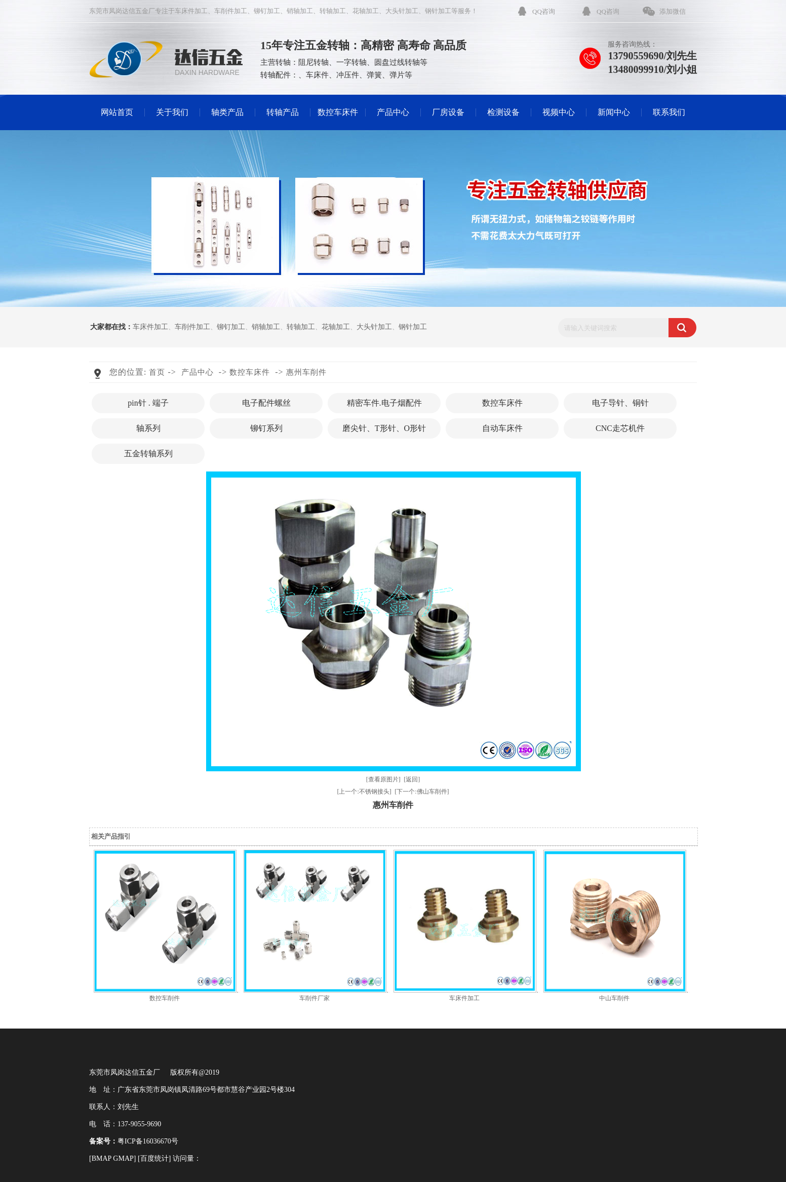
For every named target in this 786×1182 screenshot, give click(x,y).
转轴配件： (279, 75)
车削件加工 (230, 11)
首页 (157, 372)
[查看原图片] (383, 779)
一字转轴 (351, 62)
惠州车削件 (306, 372)
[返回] (412, 779)
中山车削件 (614, 998)
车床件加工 (191, 11)
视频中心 (558, 112)
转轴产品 (282, 112)
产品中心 (393, 112)
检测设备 (503, 112)
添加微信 (672, 11)
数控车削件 (164, 998)
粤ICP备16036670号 (147, 1141)
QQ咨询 (543, 11)
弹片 (397, 75)
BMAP (101, 1158)
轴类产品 (227, 112)
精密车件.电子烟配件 (384, 403)
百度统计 (154, 1158)
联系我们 (669, 112)
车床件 (317, 75)
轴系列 (148, 428)
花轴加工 (365, 11)
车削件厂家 (314, 998)
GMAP (123, 1158)
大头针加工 (401, 11)
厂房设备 (448, 112)
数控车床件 (338, 112)
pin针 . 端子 (148, 403)
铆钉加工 (267, 11)
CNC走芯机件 (620, 428)
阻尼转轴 (313, 62)
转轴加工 (333, 11)
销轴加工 (300, 11)
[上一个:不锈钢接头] (364, 791)
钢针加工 (438, 11)
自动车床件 (502, 428)
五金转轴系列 (148, 453)
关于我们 (172, 112)
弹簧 (374, 75)
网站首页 (117, 112)
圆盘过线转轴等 (400, 62)
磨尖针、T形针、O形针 (384, 428)
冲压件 (347, 75)
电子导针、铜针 (620, 403)
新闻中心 (614, 112)
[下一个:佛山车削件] (422, 791)
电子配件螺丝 (266, 403)
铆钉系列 (266, 428)
